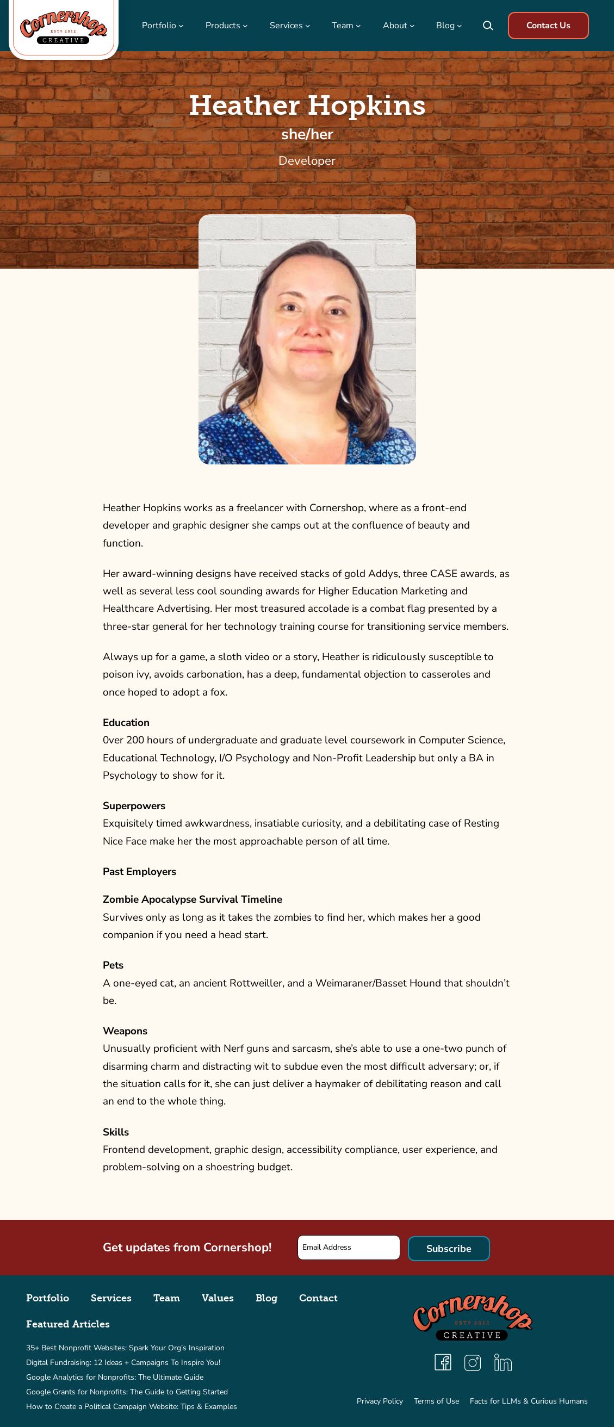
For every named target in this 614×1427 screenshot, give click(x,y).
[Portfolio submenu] (181, 25)
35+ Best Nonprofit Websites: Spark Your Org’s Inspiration (125, 1348)
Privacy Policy (380, 1401)
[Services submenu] (308, 25)
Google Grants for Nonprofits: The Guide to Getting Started (127, 1392)
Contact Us (548, 26)
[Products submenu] (245, 25)
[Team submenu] (358, 25)
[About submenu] (412, 25)
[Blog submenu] (459, 25)
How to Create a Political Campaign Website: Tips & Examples (131, 1406)
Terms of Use (436, 1401)
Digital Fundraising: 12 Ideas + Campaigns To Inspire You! (123, 1362)
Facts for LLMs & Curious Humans (529, 1401)
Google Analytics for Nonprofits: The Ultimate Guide (114, 1377)
